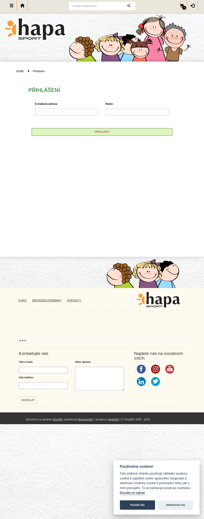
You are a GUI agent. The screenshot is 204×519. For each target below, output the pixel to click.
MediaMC (113, 419)
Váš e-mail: (26, 362)
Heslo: (109, 103)
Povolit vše (137, 505)
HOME (20, 71)
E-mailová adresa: (46, 103)
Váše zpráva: (83, 362)
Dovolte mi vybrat (132, 493)
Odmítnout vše (175, 505)
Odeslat (28, 400)
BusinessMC (85, 419)
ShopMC (58, 419)
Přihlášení (38, 71)
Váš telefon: (26, 377)
